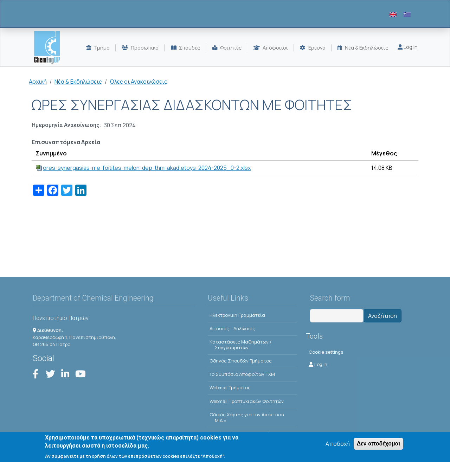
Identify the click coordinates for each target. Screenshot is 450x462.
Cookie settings (326, 352)
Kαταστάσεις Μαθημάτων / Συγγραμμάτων (240, 345)
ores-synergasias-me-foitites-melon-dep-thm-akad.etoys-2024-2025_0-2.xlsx (147, 168)
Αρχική (38, 81)
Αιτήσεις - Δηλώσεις (232, 328)
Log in (408, 47)
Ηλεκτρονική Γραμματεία (237, 315)
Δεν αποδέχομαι (378, 444)
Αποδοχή (338, 444)
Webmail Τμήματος (230, 387)
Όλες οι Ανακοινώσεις (138, 81)
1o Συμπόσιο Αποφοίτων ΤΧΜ (242, 374)
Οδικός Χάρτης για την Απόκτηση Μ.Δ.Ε (247, 417)
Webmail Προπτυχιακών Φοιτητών (247, 401)
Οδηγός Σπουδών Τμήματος (241, 361)
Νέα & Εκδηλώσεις (78, 81)
